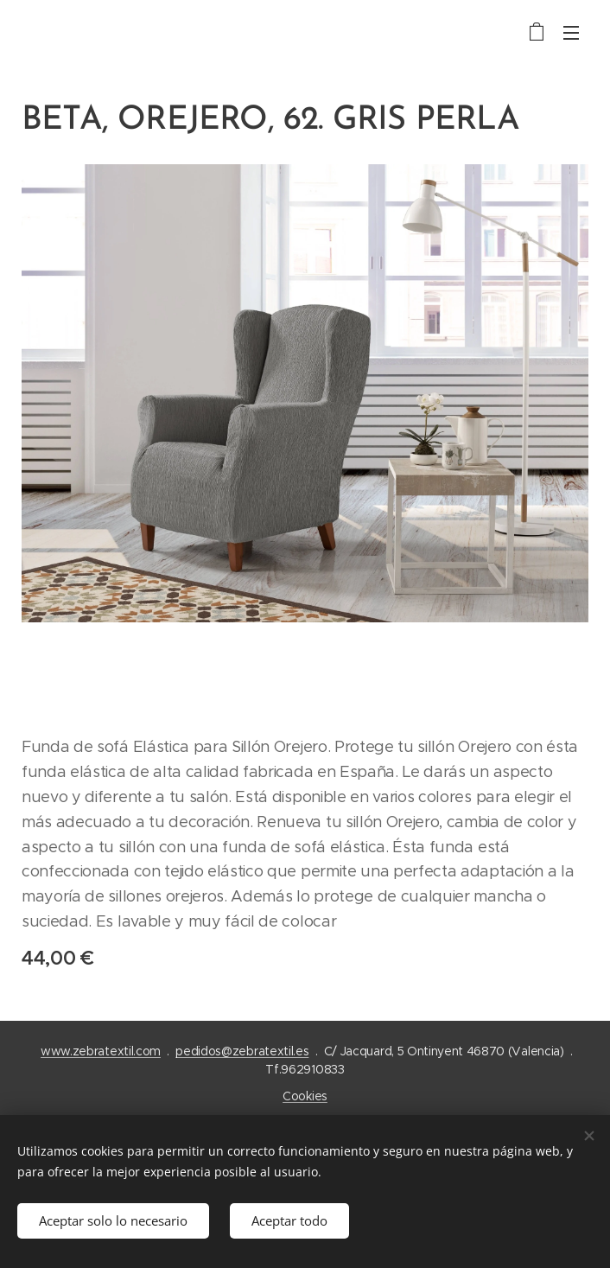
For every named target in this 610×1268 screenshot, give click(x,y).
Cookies (305, 1096)
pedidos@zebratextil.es (241, 1051)
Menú (571, 33)
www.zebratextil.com (101, 1051)
